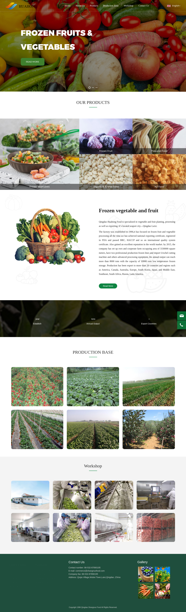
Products (94, 5)
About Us (80, 5)
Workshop (128, 5)
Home (67, 5)
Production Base (110, 5)
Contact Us (143, 5)
